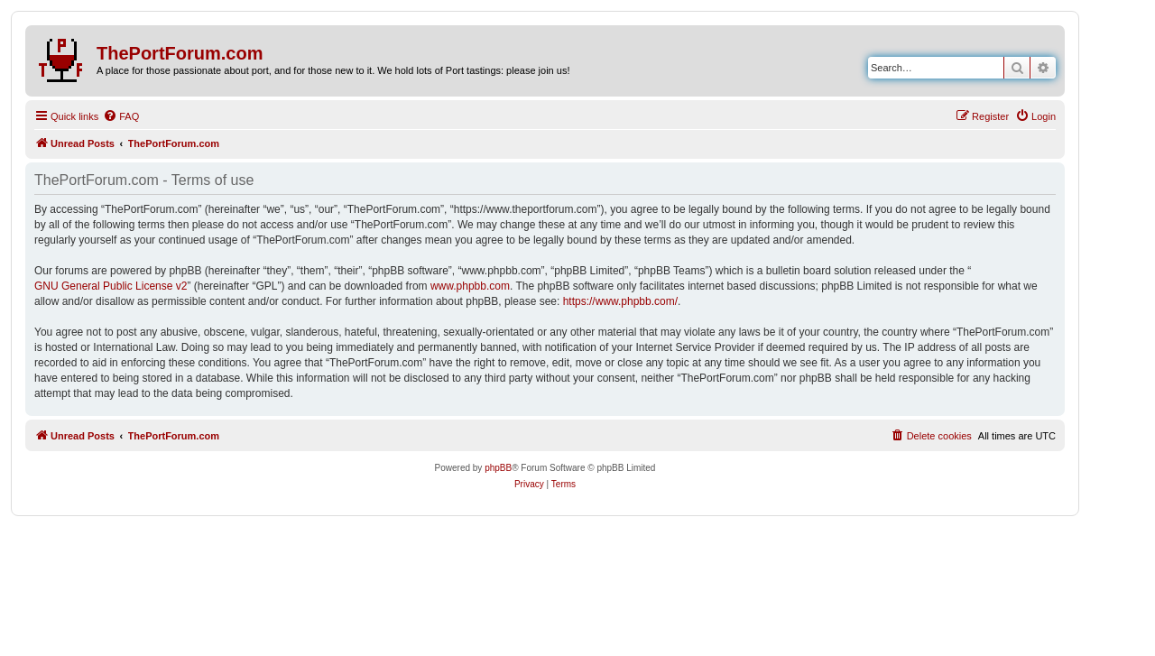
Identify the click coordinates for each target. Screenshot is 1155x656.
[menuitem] (121, 116)
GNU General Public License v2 (110, 286)
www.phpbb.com (470, 286)
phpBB (498, 468)
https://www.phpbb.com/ (620, 301)
